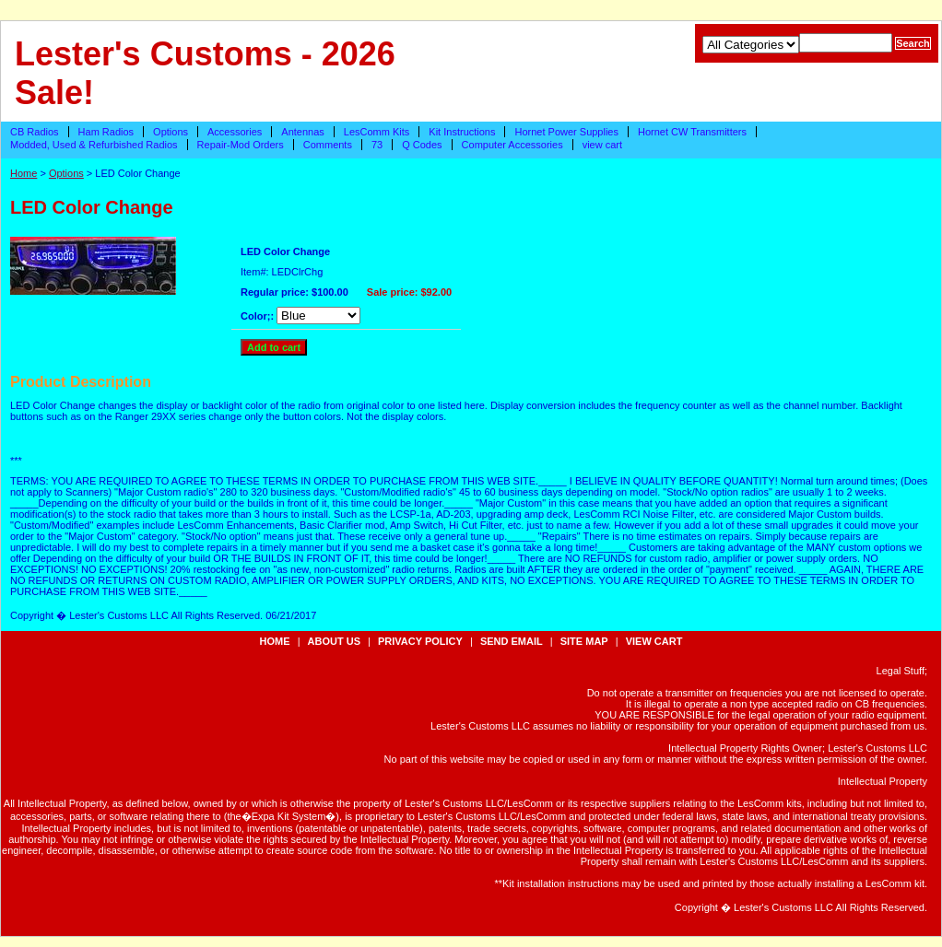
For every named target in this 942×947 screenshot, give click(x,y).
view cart (602, 144)
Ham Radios (106, 131)
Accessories (234, 131)
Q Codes (422, 144)
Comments (327, 144)
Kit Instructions (462, 131)
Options (170, 131)
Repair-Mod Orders (240, 144)
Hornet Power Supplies (566, 131)
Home (23, 173)
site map (584, 641)
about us (334, 641)
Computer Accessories (512, 144)
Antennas (302, 131)
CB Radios (34, 131)
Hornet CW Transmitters (692, 131)
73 (377, 144)
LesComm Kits (377, 131)
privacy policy (420, 641)
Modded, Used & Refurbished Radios (94, 144)
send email (511, 641)
